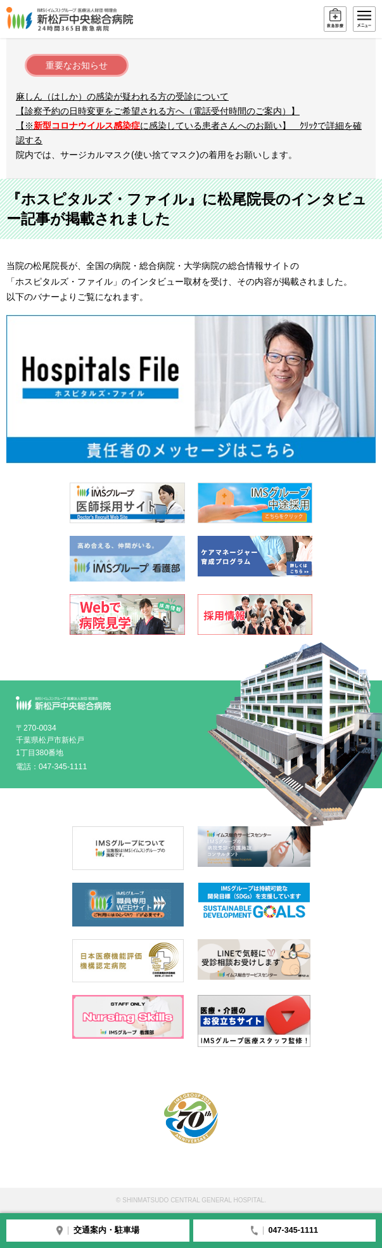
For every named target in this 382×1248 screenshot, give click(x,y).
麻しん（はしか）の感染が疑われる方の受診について (122, 96)
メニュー (364, 19)
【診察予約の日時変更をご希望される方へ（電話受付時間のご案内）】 (158, 111)
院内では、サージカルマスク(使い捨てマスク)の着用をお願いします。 (156, 155)
